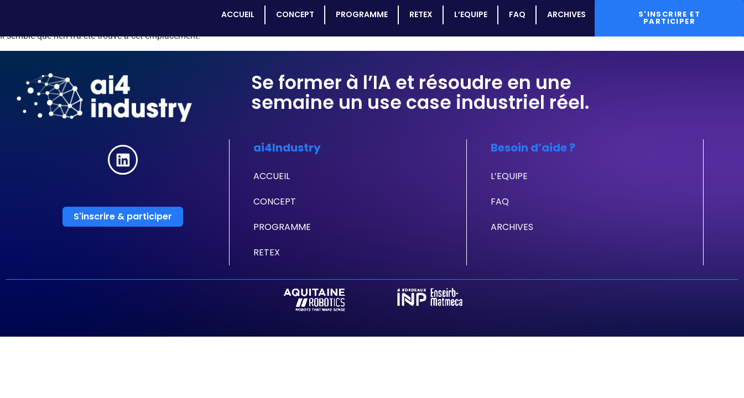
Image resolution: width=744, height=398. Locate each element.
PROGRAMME (361, 14)
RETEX (420, 14)
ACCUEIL (237, 14)
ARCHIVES (566, 14)
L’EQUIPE (470, 14)
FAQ (516, 14)
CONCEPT (294, 14)
